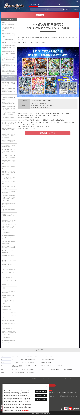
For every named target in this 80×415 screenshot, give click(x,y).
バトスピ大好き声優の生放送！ (18, 372)
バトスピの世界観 (30, 372)
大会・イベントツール (63, 365)
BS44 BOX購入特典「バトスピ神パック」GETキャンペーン (9, 221)
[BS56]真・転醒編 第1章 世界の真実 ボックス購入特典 (8, 141)
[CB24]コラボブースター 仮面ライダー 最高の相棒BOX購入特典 (8, 59)
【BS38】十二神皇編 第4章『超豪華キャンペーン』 (8, 296)
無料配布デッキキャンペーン (8, 288)
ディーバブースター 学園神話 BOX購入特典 (8, 192)
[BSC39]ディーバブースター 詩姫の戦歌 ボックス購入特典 (8, 103)
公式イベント (14, 365)
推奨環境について (35, 378)
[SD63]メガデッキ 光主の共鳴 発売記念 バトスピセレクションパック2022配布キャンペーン (8, 91)
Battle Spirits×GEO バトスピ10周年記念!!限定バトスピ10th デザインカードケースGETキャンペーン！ (9, 227)
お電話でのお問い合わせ (47, 378)
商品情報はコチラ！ (47, 133)
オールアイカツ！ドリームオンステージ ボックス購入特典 (8, 156)
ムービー (50, 4)
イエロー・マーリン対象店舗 (9, 316)
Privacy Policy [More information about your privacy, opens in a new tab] (25, 410)
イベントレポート (41, 365)
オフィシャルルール (16, 362)
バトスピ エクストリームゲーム (18, 369)
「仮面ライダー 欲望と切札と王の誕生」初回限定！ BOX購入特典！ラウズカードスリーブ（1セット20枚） (8, 198)
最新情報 (13, 356)
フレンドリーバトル (31, 365)
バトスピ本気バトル (56, 369)
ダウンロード (25, 362)
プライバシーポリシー (69, 378)
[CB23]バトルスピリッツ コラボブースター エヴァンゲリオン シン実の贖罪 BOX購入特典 (9, 72)
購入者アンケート (53, 356)
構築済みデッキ (29, 356)
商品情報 (33, 4)
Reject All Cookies (40, 395)
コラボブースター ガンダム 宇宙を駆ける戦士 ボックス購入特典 (8, 162)
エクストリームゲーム (73, 9)
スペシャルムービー (46, 369)
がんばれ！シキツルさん (67, 369)
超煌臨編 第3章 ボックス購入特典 (8, 182)
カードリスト (14, 359)
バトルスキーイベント (18, 366)
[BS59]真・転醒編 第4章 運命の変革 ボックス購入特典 (8, 113)
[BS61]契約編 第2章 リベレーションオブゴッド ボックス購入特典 (8, 65)
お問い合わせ (26, 378)
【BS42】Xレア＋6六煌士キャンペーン (9, 256)
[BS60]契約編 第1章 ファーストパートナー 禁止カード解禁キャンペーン (8, 84)
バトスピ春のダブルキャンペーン (8, 324)
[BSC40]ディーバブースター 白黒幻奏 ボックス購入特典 (8, 23)
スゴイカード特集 (23, 359)
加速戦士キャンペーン (7, 309)
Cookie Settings (58, 378)
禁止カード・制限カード (47, 362)
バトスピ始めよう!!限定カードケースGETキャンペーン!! (8, 273)
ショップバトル (22, 365)
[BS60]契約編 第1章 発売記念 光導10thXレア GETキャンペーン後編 (8, 78)
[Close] (46, 386)
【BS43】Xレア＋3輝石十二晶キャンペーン (9, 251)
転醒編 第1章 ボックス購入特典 (8, 167)
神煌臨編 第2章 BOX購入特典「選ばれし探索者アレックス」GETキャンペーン (8, 215)
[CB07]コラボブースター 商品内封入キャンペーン (8, 210)
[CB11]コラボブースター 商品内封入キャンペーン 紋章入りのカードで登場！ (8, 173)
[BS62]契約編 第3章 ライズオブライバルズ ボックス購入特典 (8, 53)
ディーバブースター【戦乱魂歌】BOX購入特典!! (8, 341)
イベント (66, 4)
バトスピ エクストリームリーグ (33, 369)
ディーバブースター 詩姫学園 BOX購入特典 (8, 292)
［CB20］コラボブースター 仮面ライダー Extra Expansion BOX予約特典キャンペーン (9, 124)
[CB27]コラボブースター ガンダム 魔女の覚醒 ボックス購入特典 (8, 29)
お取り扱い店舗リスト (8, 232)
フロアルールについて (51, 365)
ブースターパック (21, 356)
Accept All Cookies (41, 391)
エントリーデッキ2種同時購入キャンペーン (8, 118)
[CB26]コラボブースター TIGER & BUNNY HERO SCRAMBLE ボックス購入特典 (9, 41)
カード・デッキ (42, 4)
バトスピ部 (75, 5)
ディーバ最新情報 (6, 306)
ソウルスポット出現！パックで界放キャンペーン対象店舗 (9, 302)
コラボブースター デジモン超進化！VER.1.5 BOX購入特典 (8, 247)
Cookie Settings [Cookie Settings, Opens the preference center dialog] (41, 399)
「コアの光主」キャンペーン (8, 269)
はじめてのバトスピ (16, 378)
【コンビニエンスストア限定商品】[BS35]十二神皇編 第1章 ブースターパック (9, 333)
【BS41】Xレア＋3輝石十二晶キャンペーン (9, 265)
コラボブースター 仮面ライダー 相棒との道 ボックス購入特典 (8, 151)
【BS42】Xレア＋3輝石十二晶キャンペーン (9, 261)
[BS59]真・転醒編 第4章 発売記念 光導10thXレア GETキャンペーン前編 (8, 108)
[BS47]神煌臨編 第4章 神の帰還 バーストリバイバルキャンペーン (8, 205)
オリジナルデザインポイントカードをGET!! (8, 187)
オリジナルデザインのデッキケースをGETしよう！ (8, 178)
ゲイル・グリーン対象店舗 (9, 312)
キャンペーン (9, 19)
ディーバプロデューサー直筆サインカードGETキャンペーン (8, 237)
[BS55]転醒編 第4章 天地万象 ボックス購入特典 (8, 145)
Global (76, 1)
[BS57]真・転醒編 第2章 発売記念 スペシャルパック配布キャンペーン (8, 130)
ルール (58, 4)
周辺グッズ (37, 356)
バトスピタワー (44, 356)
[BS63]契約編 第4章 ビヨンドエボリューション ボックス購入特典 (8, 35)
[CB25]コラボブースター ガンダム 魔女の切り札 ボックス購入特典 (8, 47)
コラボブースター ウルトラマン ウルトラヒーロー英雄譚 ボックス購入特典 (8, 136)
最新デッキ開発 (31, 359)
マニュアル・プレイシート (35, 362)
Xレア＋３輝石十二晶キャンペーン (9, 281)
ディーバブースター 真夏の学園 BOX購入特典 (8, 242)
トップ (8, 378)
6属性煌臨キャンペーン (7, 284)
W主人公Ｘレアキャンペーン (8, 320)
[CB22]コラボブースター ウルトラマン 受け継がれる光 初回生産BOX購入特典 (8, 97)
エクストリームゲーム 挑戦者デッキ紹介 (45, 359)
